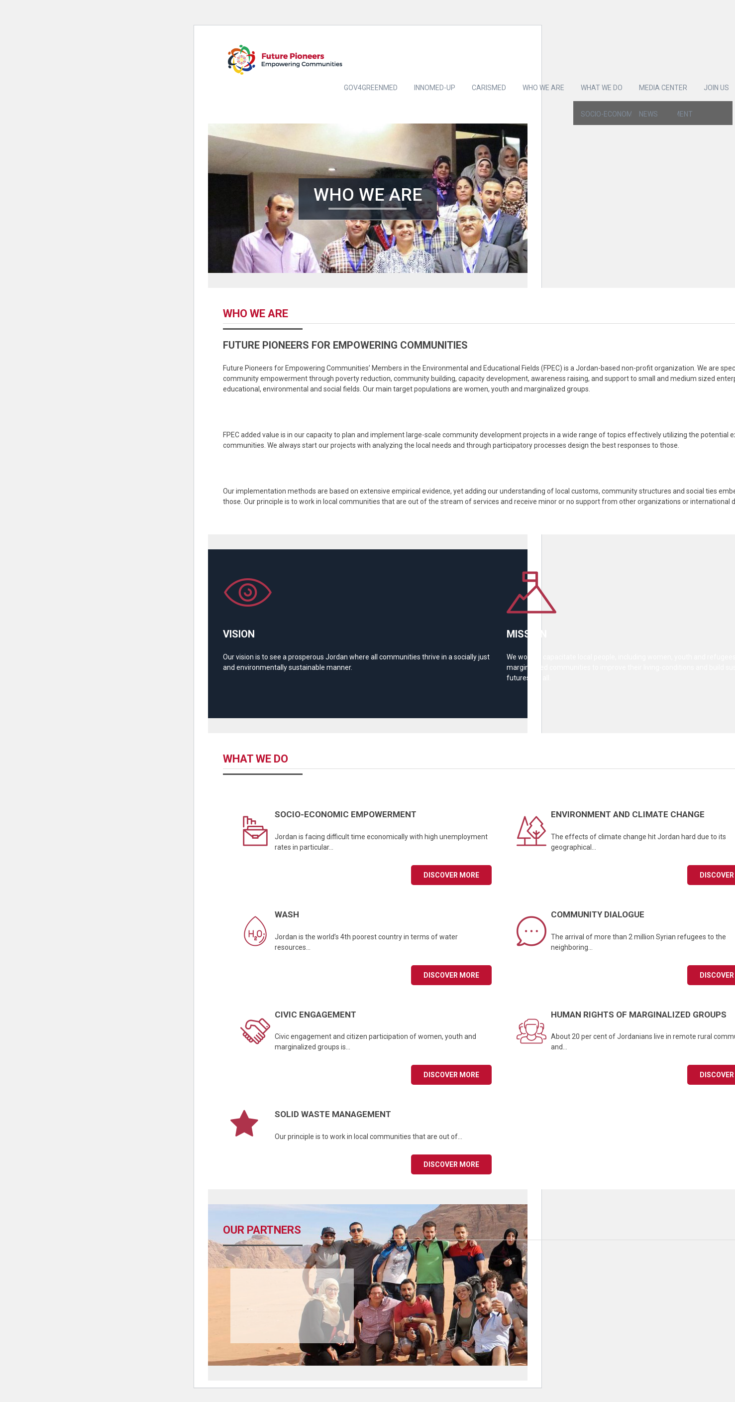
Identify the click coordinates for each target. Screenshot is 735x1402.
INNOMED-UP (434, 88)
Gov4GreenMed (371, 88)
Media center (663, 88)
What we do (602, 88)
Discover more (451, 875)
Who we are (543, 88)
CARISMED (489, 88)
